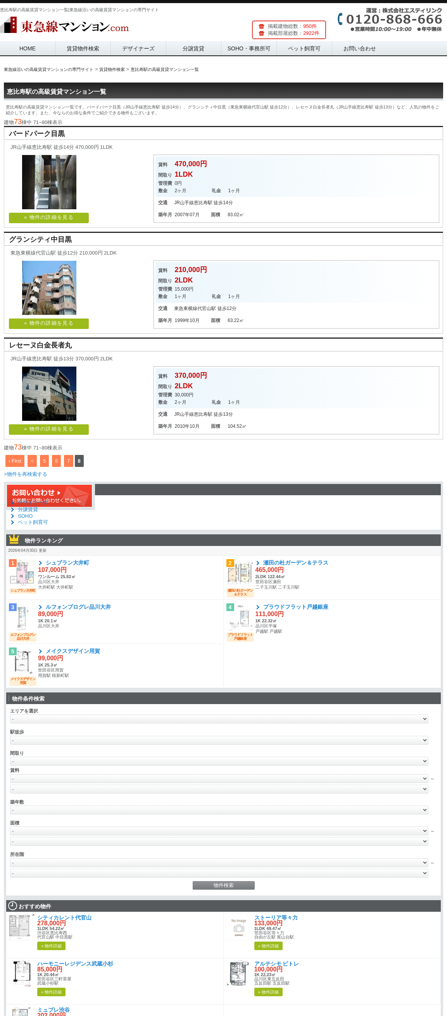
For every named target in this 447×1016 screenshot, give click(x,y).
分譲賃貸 (193, 48)
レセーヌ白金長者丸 (40, 345)
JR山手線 (184, 202)
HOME (27, 48)
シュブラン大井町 (67, 563)
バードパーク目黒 (37, 134)
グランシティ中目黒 (40, 239)
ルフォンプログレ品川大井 (78, 607)
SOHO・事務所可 (249, 48)
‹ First (15, 461)
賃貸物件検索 (83, 48)
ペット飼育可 (304, 48)
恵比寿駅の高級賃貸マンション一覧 (56, 91)
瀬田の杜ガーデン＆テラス (295, 563)
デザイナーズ (138, 48)
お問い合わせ (359, 48)
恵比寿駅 (203, 202)
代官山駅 (206, 308)
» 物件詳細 (51, 946)
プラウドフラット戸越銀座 (295, 607)
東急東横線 (185, 308)
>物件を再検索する (25, 474)
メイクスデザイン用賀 (73, 651)
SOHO (25, 516)
